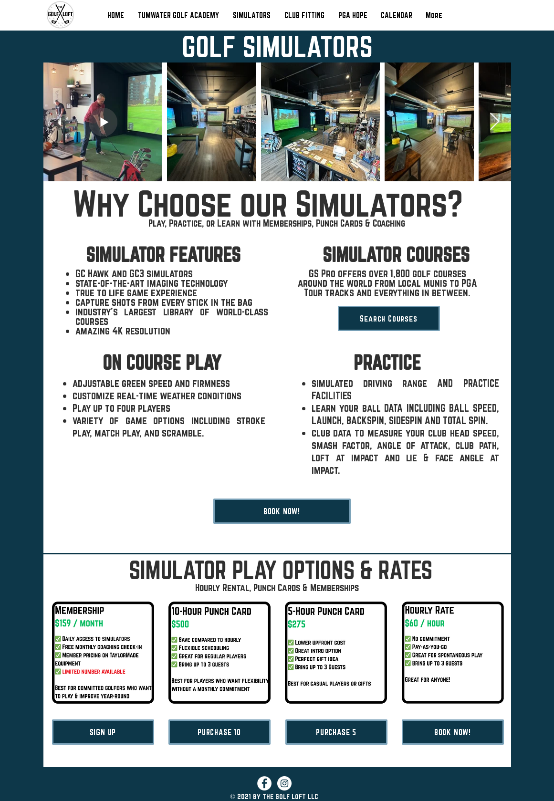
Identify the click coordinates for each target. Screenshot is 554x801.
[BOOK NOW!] (282, 511)
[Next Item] (494, 122)
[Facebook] (264, 783)
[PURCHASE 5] (336, 732)
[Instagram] (284, 783)
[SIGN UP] (103, 732)
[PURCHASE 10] (219, 732)
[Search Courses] (389, 318)
